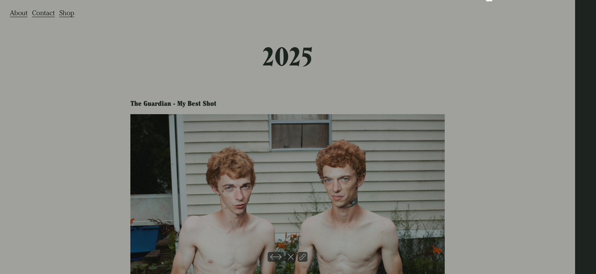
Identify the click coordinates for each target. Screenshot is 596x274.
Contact (43, 13)
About (18, 13)
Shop (66, 13)
